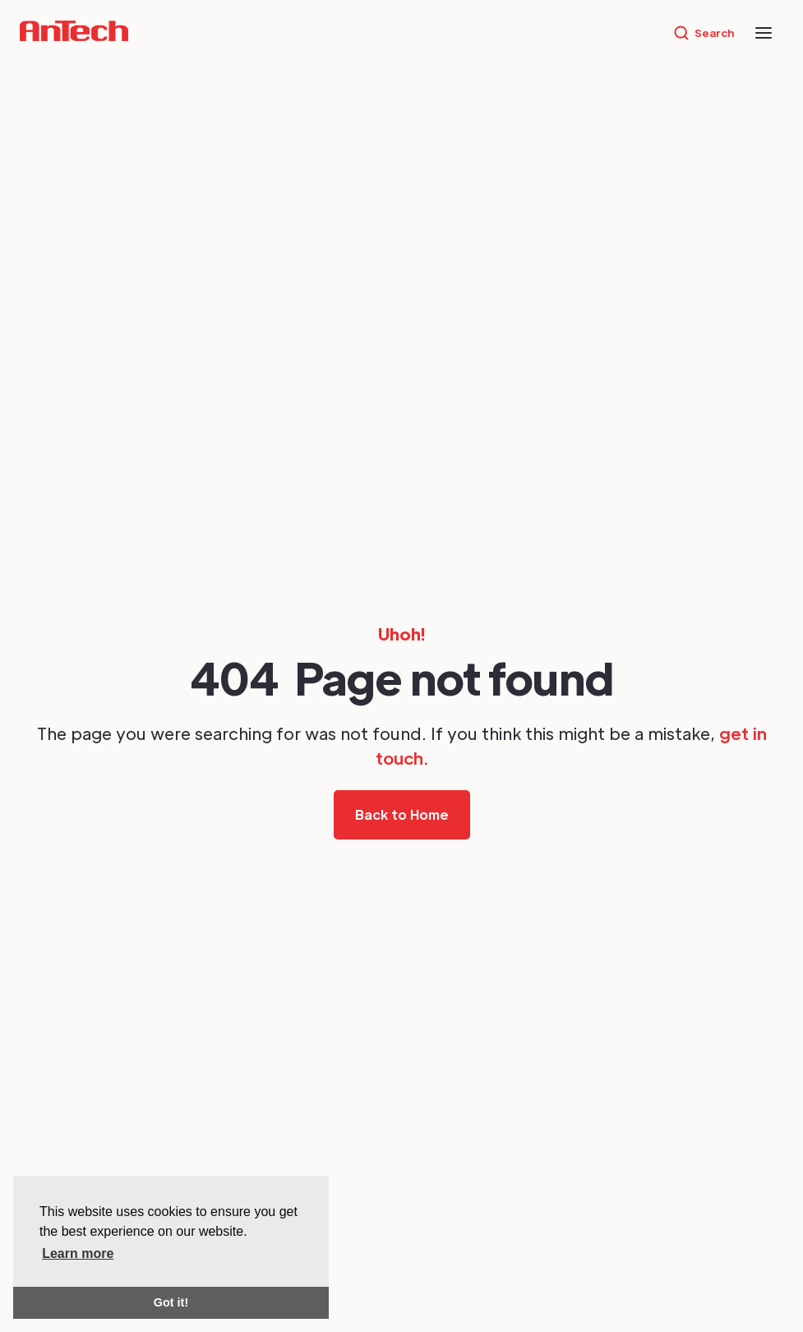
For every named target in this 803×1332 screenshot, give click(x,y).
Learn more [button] (77, 1253)
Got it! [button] (171, 1302)
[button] (763, 33)
